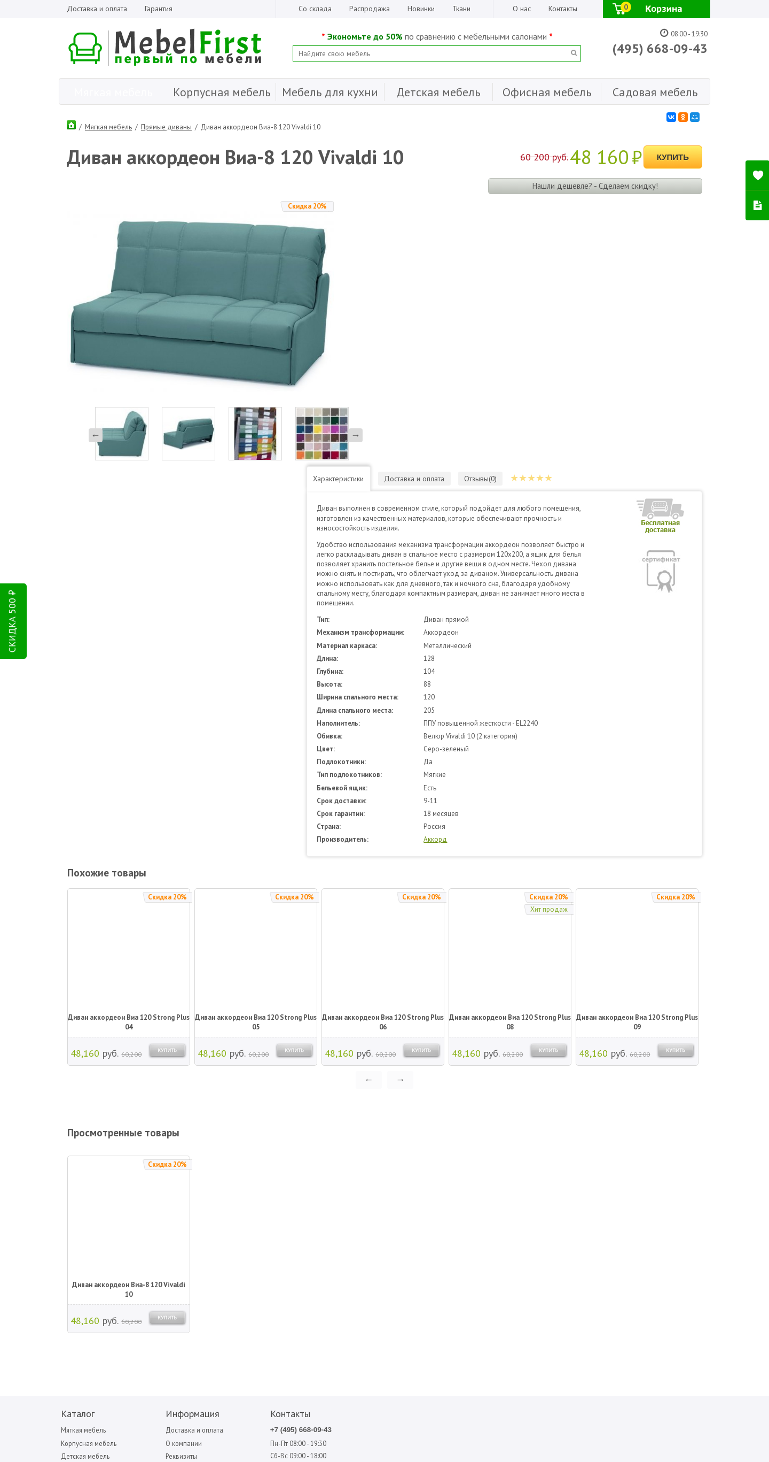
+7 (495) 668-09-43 (265, 1163)
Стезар (610, 1163)
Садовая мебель (85, 1231)
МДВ (494, 1163)
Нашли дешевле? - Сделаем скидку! (594, 184)
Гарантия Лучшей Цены (181, 1217)
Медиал (498, 1175)
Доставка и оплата (97, 8)
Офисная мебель (85, 1217)
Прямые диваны (166, 125)
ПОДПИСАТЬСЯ (220, 1289)
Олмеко (554, 1163)
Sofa (436, 1163)
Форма (667, 1163)
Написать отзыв (103, 1307)
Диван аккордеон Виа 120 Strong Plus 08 (509, 756)
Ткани (461, 8)
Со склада (315, 8)
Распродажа (369, 8)
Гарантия (158, 8)
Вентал (440, 1187)
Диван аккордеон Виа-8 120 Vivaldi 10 (128, 1023)
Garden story (390, 1175)
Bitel (380, 1163)
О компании (164, 1177)
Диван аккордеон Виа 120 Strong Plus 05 (255, 756)
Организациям (168, 1204)
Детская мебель (84, 1190)
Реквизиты (162, 1190)
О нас (522, 8)
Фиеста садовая (621, 1175)
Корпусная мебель (87, 1177)
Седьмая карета (566, 1175)
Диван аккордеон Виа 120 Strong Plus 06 (382, 756)
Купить (673, 155)
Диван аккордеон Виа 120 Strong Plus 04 (128, 756)
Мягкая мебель (108, 125)
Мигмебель (502, 1187)
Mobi (380, 1187)
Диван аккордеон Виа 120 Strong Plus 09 (636, 756)
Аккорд (474, 573)
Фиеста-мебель (621, 1187)
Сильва (553, 1187)
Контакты (562, 8)
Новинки (421, 8)
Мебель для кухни (87, 1204)
